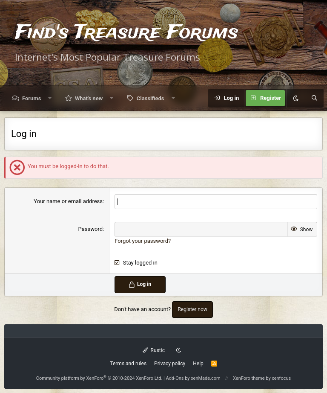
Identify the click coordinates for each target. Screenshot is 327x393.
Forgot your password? (143, 241)
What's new (89, 98)
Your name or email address (68, 201)
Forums (31, 98)
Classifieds (150, 98)
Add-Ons (175, 378)
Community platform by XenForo (99, 378)
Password (90, 229)
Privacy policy (169, 364)
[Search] (314, 98)
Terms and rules (128, 364)
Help (198, 364)
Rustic (154, 350)
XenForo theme (249, 378)
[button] (50, 98)
